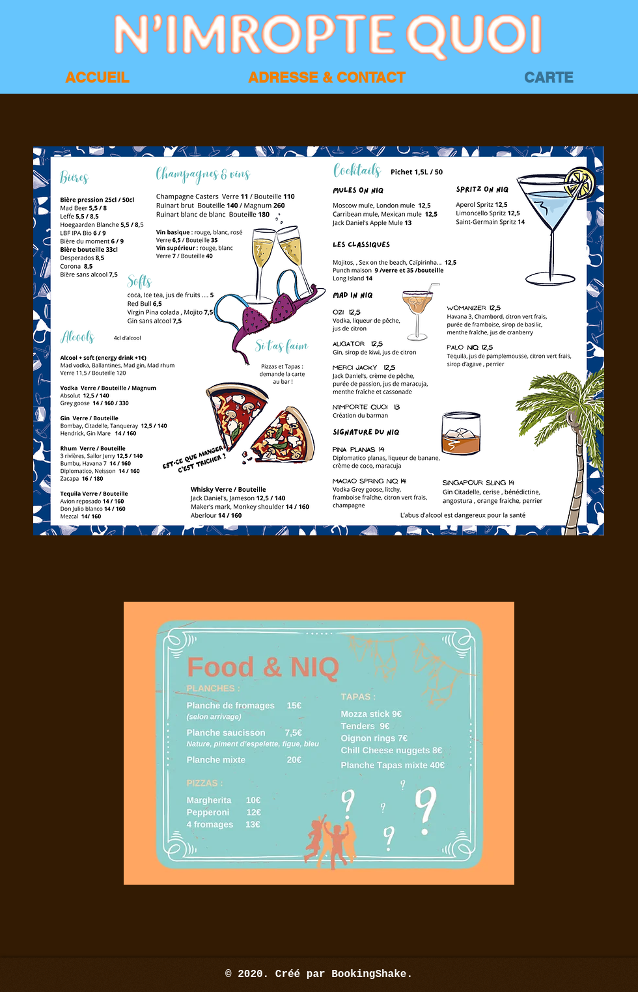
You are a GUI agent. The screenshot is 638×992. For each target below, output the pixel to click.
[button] (318, 340)
